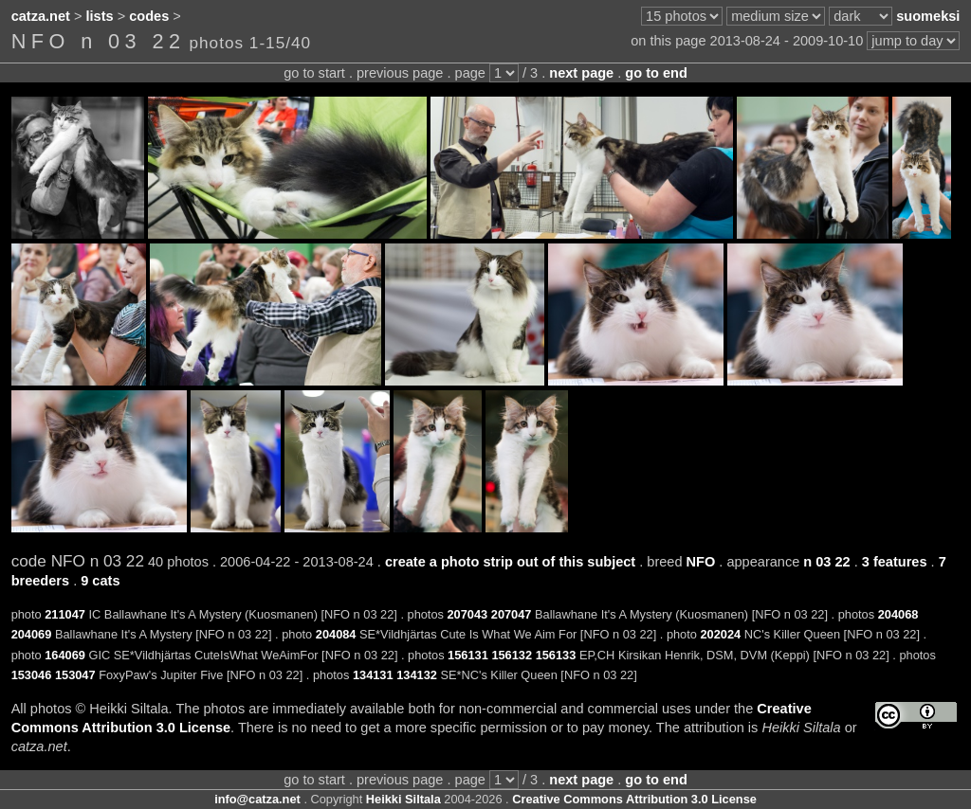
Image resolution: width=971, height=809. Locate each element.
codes (149, 16)
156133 (556, 655)
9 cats (100, 580)
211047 (65, 614)
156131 (468, 655)
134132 (416, 675)
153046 (31, 675)
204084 (336, 634)
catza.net (40, 16)
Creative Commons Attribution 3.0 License (634, 799)
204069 (31, 634)
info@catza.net (257, 799)
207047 (511, 614)
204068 (898, 614)
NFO (701, 561)
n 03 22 (826, 561)
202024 (720, 634)
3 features (894, 561)
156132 (511, 655)
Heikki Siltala (403, 799)
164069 (65, 655)
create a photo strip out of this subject (510, 561)
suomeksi (928, 16)
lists (100, 16)
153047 (75, 675)
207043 (468, 614)
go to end (656, 73)
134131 (373, 675)
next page (581, 73)
